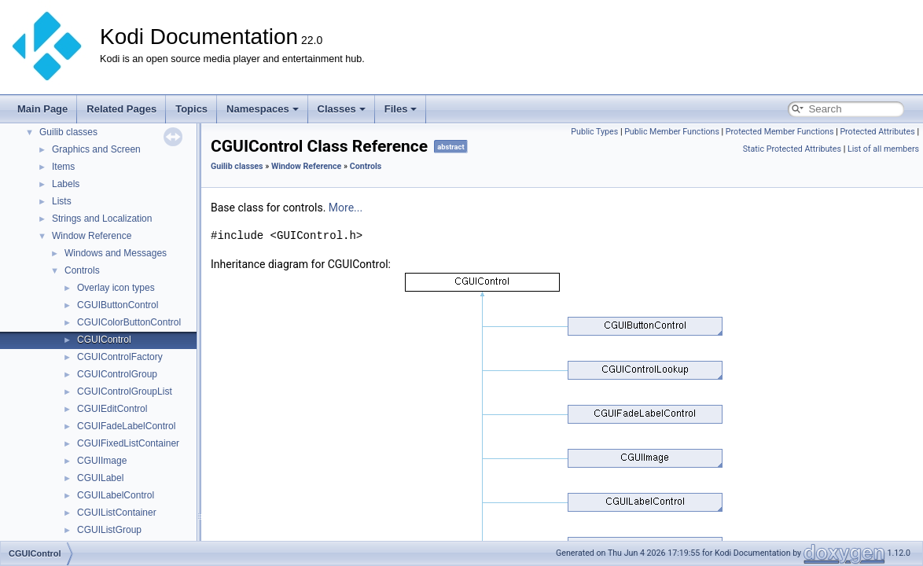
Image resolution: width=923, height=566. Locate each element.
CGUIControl (104, 339)
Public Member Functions (671, 132)
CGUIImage (102, 460)
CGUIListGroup (109, 529)
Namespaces (262, 109)
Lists (62, 201)
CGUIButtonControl (117, 305)
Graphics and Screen (96, 149)
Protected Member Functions (780, 132)
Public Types (594, 132)
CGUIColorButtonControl (129, 322)
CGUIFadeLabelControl (126, 426)
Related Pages (121, 109)
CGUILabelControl (115, 495)
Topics (191, 109)
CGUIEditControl (112, 408)
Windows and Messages (115, 253)
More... (345, 207)
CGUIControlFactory (120, 356)
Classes (342, 109)
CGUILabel (100, 477)
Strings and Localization (102, 218)
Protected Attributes (877, 132)
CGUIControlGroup (117, 374)
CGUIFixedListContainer (128, 443)
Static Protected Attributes (792, 149)
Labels (65, 183)
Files (400, 109)
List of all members (883, 149)
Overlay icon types (116, 287)
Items (63, 166)
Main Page (42, 109)
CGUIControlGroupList (124, 391)
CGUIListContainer (116, 512)
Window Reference (91, 235)
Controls (82, 270)
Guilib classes (68, 132)
